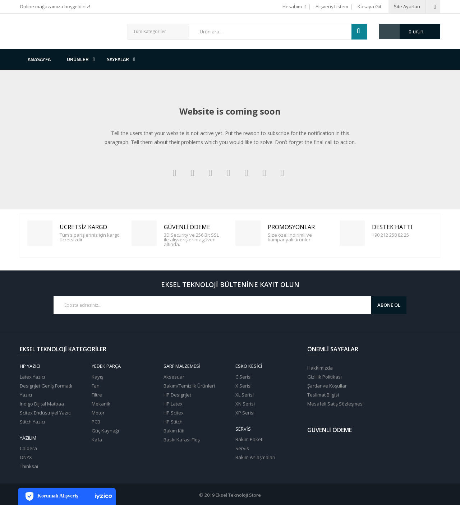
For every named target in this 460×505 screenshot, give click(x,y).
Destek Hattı (353, 233)
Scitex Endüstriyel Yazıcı (46, 412)
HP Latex (173, 403)
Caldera (28, 448)
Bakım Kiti (174, 430)
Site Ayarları (407, 6)
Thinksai (29, 466)
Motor (98, 412)
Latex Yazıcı (32, 377)
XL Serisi (244, 395)
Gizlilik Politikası (324, 377)
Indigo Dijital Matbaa (42, 403)
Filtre (97, 395)
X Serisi (243, 386)
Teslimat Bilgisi (323, 395)
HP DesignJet (177, 395)
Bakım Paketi (249, 439)
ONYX (26, 457)
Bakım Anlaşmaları (255, 457)
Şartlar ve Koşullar (327, 386)
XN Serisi (245, 403)
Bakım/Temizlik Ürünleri (189, 386)
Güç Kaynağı (105, 430)
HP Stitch (173, 421)
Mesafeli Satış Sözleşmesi (335, 403)
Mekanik (101, 403)
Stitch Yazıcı (32, 421)
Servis (242, 448)
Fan (96, 386)
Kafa (97, 439)
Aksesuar (174, 377)
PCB (96, 421)
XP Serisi (244, 412)
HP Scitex (174, 412)
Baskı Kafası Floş (182, 439)
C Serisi (243, 377)
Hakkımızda (320, 368)
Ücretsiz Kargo (41, 233)
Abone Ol (388, 305)
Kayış (97, 377)
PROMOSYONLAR (249, 233)
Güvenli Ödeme (145, 233)
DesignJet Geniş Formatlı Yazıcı (46, 390)
